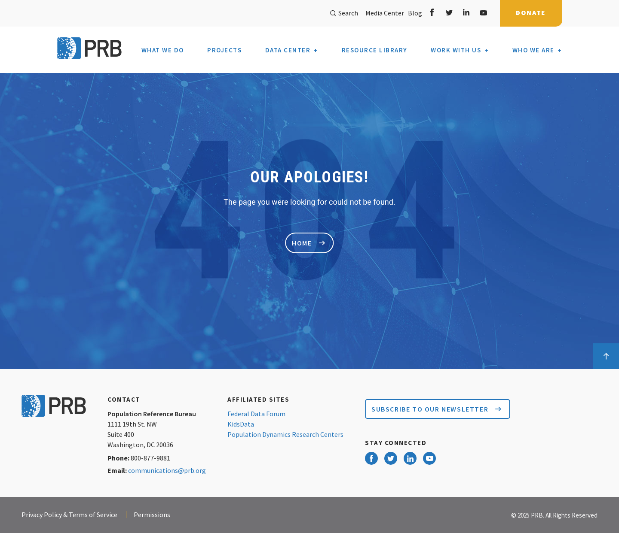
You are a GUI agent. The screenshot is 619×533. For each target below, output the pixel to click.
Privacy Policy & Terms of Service (69, 514)
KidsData (240, 424)
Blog (413, 13)
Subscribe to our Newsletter (436, 409)
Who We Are (533, 50)
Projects (224, 50)
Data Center (288, 50)
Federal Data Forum (256, 413)
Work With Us (456, 50)
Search (344, 12)
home (308, 243)
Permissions (152, 514)
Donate (531, 12)
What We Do (162, 50)
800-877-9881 (150, 458)
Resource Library (375, 50)
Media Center (384, 13)
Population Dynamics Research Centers (285, 434)
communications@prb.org (167, 470)
